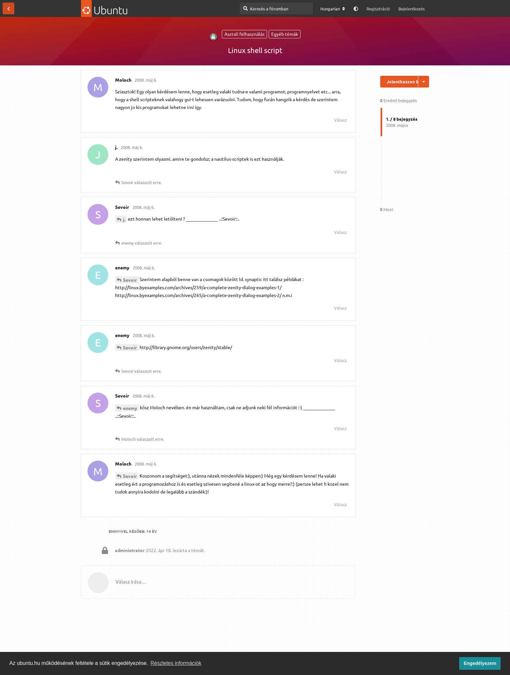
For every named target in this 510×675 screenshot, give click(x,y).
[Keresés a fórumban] (276, 8)
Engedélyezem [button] (480, 663)
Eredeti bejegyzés (398, 100)
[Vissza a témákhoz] (8, 8)
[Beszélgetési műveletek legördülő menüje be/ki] (423, 82)
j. (124, 219)
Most (386, 209)
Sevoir (130, 280)
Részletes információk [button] (176, 663)
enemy (130, 408)
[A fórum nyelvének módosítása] (332, 9)
